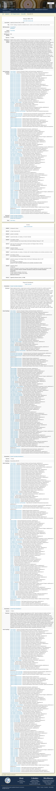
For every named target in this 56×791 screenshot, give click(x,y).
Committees (11, 9)
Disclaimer (46, 787)
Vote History (12, 220)
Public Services (30, 9)
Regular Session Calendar (34, 781)
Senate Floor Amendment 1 (15, 218)
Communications (13, 204)
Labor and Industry (14, 139)
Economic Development (15, 107)
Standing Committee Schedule (34, 784)
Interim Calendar (35, 782)
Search (50, 3)
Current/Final (12, 27)
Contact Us (21, 780)
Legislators (5, 9)
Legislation (7, 14)
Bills (17, 9)
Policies (38, 787)
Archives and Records (14, 182)
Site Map (21, 782)
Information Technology (15, 176)
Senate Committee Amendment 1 (17, 456)
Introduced (12, 28)
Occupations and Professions (16, 149)
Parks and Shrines (14, 152)
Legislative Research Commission (41, 9)
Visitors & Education (7, 11)
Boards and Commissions (15, 74)
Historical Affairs (13, 129)
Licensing (12, 141)
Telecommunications (14, 99)
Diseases (12, 104)
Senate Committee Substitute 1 (16, 215)
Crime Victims (13, 71)
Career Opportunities (21, 781)
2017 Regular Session (15, 14)
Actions (25, 20)
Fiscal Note (12, 30)
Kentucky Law (22, 9)
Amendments (30, 20)
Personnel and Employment (15, 153)
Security (42, 787)
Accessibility (51, 787)
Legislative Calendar (34, 780)
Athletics (12, 190)
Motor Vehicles (13, 148)
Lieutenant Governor (14, 144)
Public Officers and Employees (16, 154)
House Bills (23, 14)
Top (25, 226)
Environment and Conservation (16, 113)
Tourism (11, 164)
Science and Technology (15, 162)
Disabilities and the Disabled (16, 102)
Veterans (12, 173)
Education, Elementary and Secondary (18, 111)
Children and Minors (14, 191)
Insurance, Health (13, 136)
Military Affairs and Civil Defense (16, 146)
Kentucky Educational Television (48, 780)
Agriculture (12, 180)
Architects (12, 181)
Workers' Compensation (15, 175)
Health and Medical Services (16, 116)
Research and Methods (15, 157)
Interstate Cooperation (14, 377)
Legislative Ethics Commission (48, 781)
